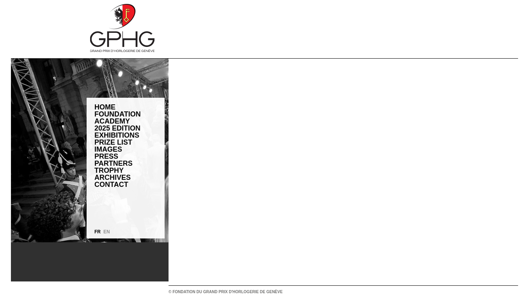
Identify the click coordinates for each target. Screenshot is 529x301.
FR (97, 232)
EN (106, 232)
